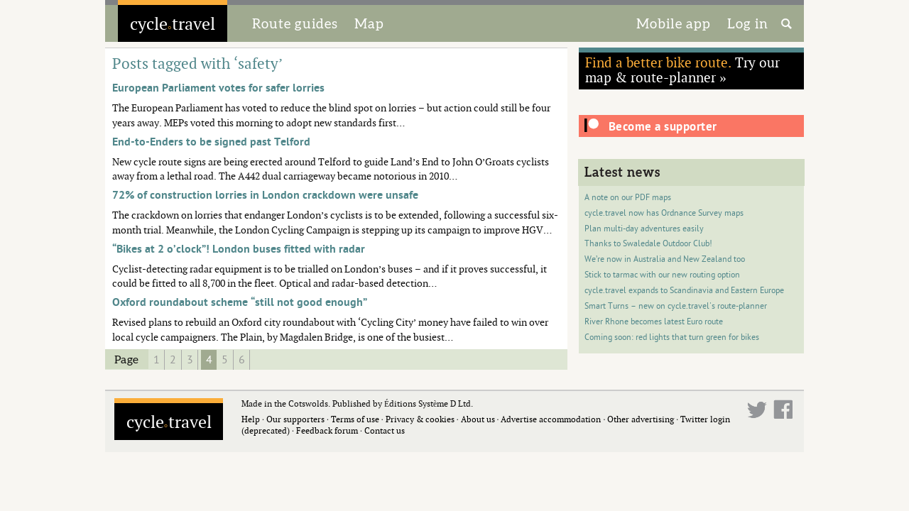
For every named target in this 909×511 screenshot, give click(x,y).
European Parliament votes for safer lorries (218, 88)
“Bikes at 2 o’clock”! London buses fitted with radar (238, 249)
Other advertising (640, 419)
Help (250, 419)
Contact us (384, 430)
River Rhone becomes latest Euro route (653, 321)
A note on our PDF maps (627, 197)
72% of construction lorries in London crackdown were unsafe (265, 195)
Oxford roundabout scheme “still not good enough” (239, 302)
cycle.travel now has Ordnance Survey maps (664, 213)
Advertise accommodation (551, 419)
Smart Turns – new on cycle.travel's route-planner (675, 306)
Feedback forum (327, 430)
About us (478, 419)
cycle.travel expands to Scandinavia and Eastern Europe (684, 290)
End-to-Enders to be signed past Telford (211, 142)
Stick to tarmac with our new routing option (662, 275)
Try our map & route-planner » (682, 69)
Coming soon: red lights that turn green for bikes (671, 337)
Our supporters (295, 419)
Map (369, 23)
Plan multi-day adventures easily (644, 228)
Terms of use (355, 419)
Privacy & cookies (420, 419)
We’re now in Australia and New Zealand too (664, 259)
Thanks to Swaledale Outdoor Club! (648, 243)
